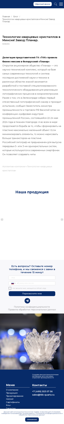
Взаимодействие (14, 408)
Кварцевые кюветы (30, 226)
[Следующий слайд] (62, 218)
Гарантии (11, 402)
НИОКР (9, 392)
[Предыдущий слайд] (2, 218)
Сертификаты (13, 396)
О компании (12, 383)
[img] (27, 294)
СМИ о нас (11, 405)
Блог (15, 16)
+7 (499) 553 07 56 (42, 385)
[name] (32, 271)
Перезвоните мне (32, 287)
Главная (6, 16)
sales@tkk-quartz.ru (43, 388)
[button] (42, 4)
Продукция (12, 386)
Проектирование (14, 389)
